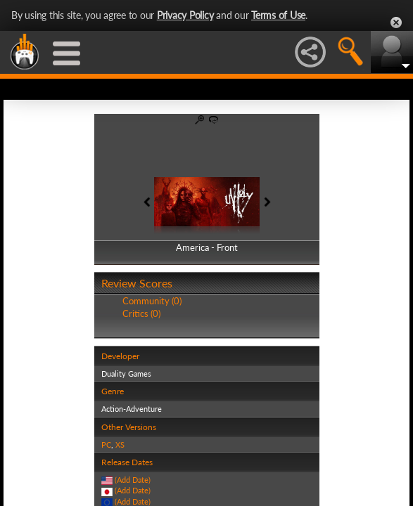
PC (106, 444)
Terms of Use (278, 15)
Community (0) (152, 300)
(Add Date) (133, 479)
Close (396, 22)
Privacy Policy (185, 15)
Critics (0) (141, 313)
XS (120, 444)
